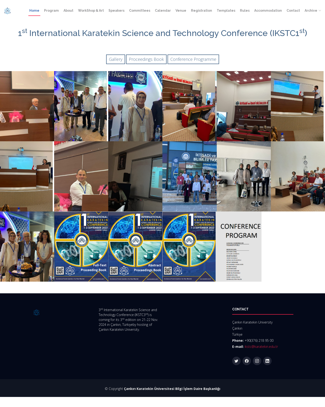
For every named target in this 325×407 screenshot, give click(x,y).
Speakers (116, 10)
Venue (181, 10)
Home (34, 10)
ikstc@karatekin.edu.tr (261, 346)
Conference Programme (193, 59)
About (68, 10)
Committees (139, 10)
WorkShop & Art (91, 10)
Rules (245, 10)
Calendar (163, 10)
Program (51, 10)
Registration (201, 10)
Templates (226, 10)
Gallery (115, 59)
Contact (293, 10)
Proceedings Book (146, 59)
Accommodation (268, 10)
